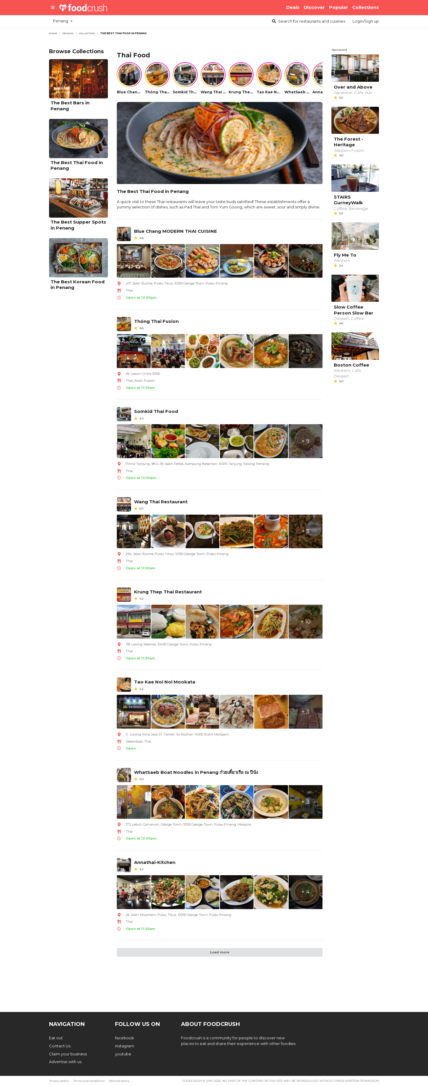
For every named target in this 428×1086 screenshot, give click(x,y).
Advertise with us (65, 1061)
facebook (124, 1037)
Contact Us (59, 1045)
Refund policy (119, 1081)
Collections (365, 7)
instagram (124, 1045)
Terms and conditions (89, 1081)
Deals (293, 7)
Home (53, 33)
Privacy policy (59, 1081)
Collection (87, 33)
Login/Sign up (366, 21)
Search (308, 21)
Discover (314, 7)
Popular (338, 7)
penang (68, 33)
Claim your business (68, 1054)
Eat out (56, 1037)
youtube (123, 1054)
